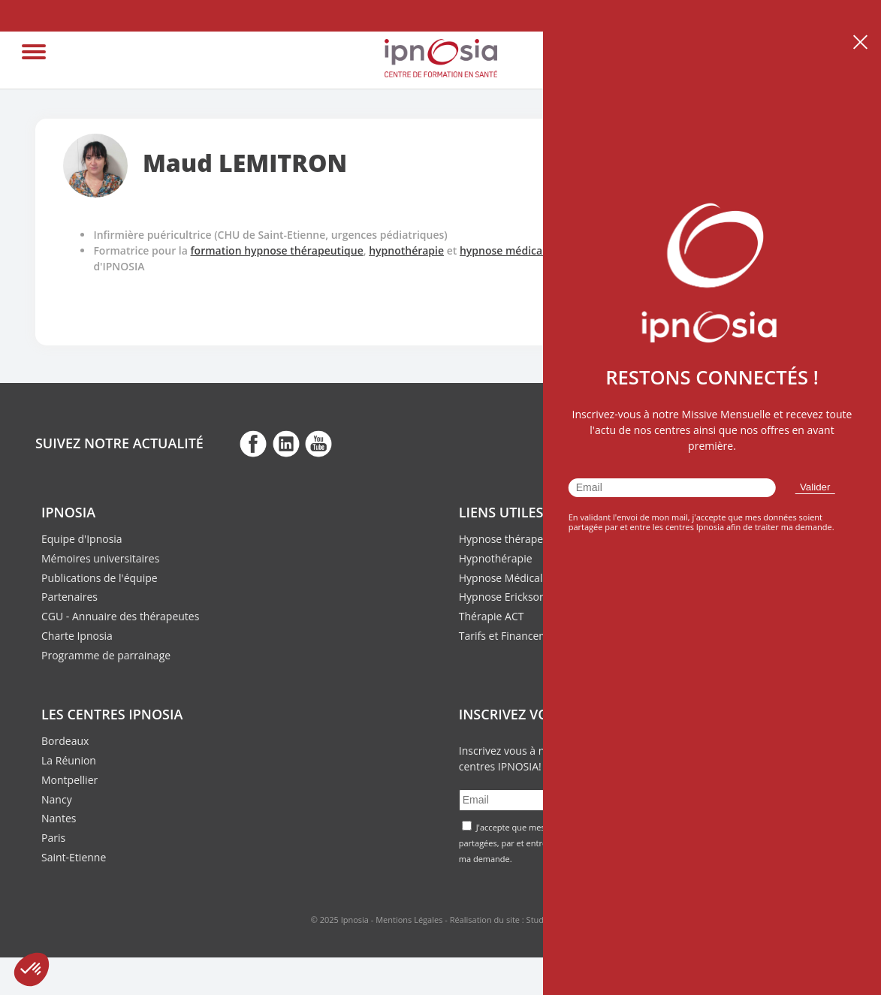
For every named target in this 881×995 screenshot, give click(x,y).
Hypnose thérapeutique (517, 539)
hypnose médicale (505, 250)
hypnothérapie (406, 250)
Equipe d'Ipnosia (81, 539)
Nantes (58, 818)
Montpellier (69, 780)
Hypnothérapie (496, 558)
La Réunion (68, 760)
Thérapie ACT (491, 616)
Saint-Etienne (73, 857)
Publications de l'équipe (99, 578)
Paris (53, 838)
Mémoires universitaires (100, 558)
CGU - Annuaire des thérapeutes (120, 616)
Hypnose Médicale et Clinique (531, 578)
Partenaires (69, 596)
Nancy (56, 799)
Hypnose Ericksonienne (516, 596)
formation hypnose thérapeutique (277, 250)
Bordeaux (65, 741)
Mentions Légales (409, 919)
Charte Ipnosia (77, 636)
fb (253, 443)
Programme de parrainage (105, 655)
